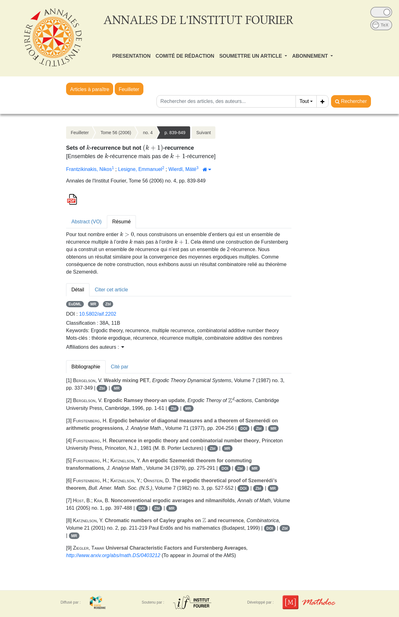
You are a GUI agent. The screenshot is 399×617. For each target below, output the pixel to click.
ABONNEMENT (310, 56)
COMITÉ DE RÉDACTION (185, 56)
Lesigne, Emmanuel (140, 169)
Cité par (119, 366)
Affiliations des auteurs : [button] (95, 347)
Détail (77, 289)
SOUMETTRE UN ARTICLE (251, 56)
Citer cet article (111, 289)
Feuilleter (129, 89)
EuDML (75, 304)
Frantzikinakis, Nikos (89, 169)
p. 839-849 (175, 132)
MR (93, 304)
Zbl (108, 304)
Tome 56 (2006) (116, 132)
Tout (304, 101)
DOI (243, 428)
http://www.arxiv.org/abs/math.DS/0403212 (113, 555)
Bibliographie (85, 366)
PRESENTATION (131, 56)
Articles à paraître (89, 89)
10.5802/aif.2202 (97, 314)
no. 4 (148, 132)
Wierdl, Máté (182, 169)
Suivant (203, 132)
